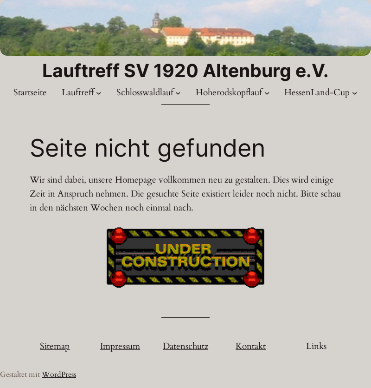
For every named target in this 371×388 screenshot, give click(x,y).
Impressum (120, 346)
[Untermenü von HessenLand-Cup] (355, 93)
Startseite (30, 92)
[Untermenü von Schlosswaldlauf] (178, 93)
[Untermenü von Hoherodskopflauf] (267, 93)
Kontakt (251, 346)
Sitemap (55, 346)
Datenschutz (185, 346)
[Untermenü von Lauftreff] (99, 93)
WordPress (59, 374)
